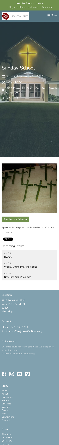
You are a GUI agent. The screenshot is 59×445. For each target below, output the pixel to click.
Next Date (10, 98)
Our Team (7, 440)
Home (5, 390)
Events (5, 410)
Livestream (7, 397)
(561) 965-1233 (19, 327)
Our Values (7, 437)
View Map (7, 311)
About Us (6, 434)
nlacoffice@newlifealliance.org (25, 331)
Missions (6, 407)
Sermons (6, 400)
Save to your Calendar (15, 219)
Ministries (6, 403)
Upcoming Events (13, 246)
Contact (6, 420)
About (5, 393)
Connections (8, 416)
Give (4, 413)
